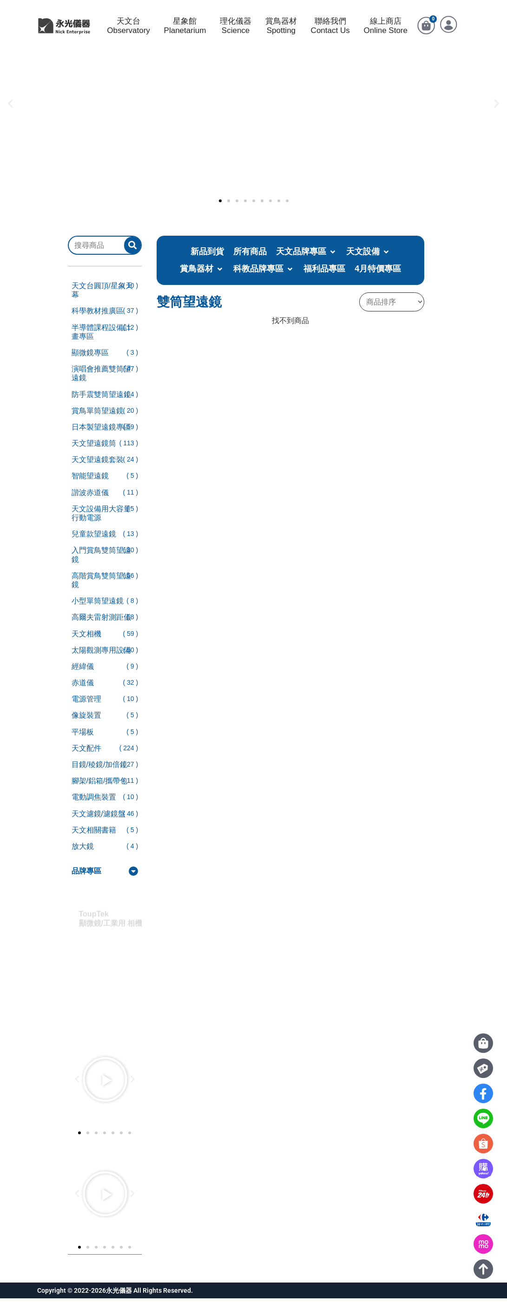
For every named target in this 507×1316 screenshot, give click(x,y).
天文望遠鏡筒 (94, 461)
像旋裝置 (86, 733)
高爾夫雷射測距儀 (101, 635)
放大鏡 (83, 864)
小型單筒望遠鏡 (98, 618)
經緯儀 (83, 684)
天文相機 (86, 651)
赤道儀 (83, 700)
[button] (10, 120)
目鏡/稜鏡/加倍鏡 (100, 782)
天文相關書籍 (94, 848)
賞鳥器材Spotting (281, 35)
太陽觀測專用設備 (101, 668)
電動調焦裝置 (94, 815)
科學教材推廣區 (98, 328)
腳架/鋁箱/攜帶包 (100, 798)
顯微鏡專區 (90, 370)
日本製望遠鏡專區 (101, 445)
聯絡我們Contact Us (330, 35)
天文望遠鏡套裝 (98, 477)
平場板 (83, 750)
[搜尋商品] (97, 262)
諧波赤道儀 (90, 510)
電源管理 (86, 717)
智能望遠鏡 (90, 493)
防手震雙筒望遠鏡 (101, 412)
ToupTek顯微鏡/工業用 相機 (115, 927)
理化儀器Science (235, 35)
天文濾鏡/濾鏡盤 (98, 831)
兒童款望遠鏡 (94, 551)
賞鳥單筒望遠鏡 (98, 428)
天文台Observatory (128, 35)
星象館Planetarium (185, 35)
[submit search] (132, 262)
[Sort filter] (391, 319)
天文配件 (86, 766)
